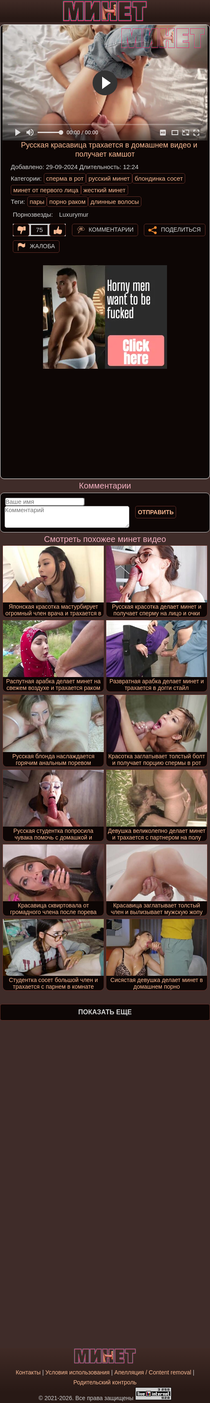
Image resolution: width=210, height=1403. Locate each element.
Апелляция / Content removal (153, 1372)
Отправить (156, 512)
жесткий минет (105, 190)
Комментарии (111, 229)
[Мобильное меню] (7, 11)
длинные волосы (115, 201)
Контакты (28, 1372)
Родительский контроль (105, 1382)
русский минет (109, 178)
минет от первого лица (46, 190)
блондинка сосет (159, 178)
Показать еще (104, 1012)
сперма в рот (65, 178)
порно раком (67, 201)
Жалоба (42, 246)
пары (37, 201)
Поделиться (180, 229)
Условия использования (77, 1372)
